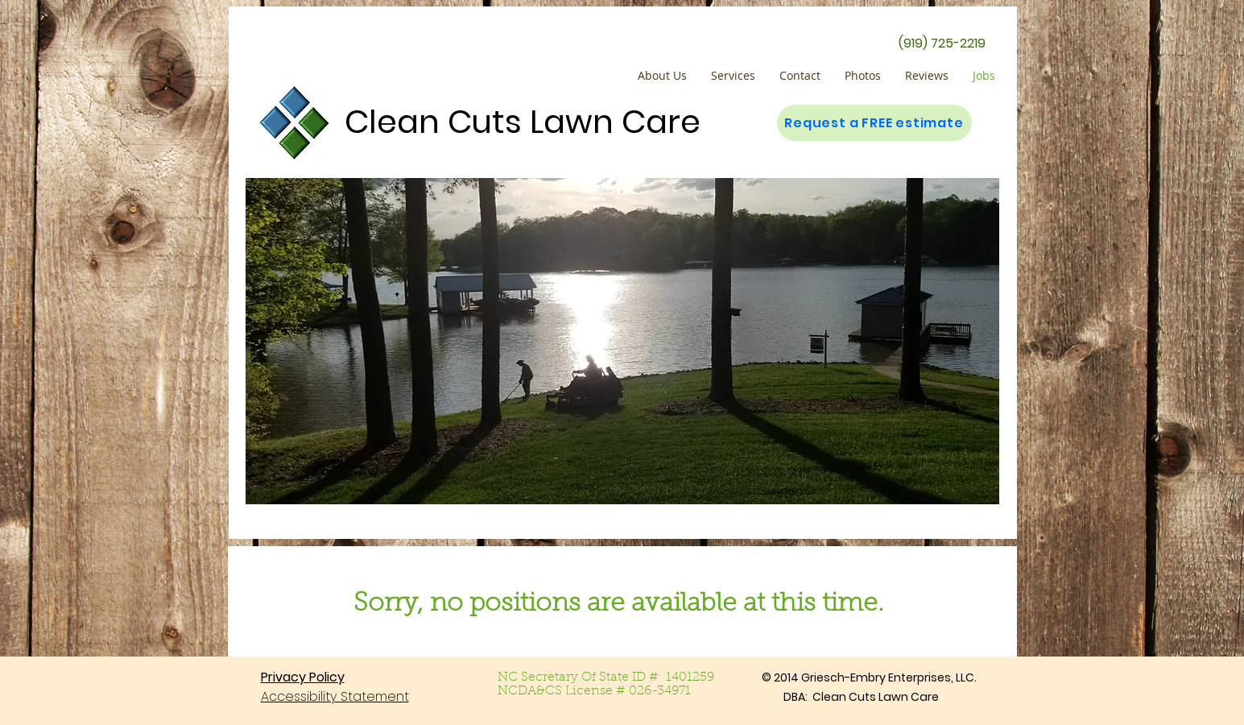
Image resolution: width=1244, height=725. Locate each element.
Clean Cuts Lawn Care (523, 121)
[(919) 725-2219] (942, 43)
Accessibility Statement (335, 696)
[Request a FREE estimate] (874, 123)
